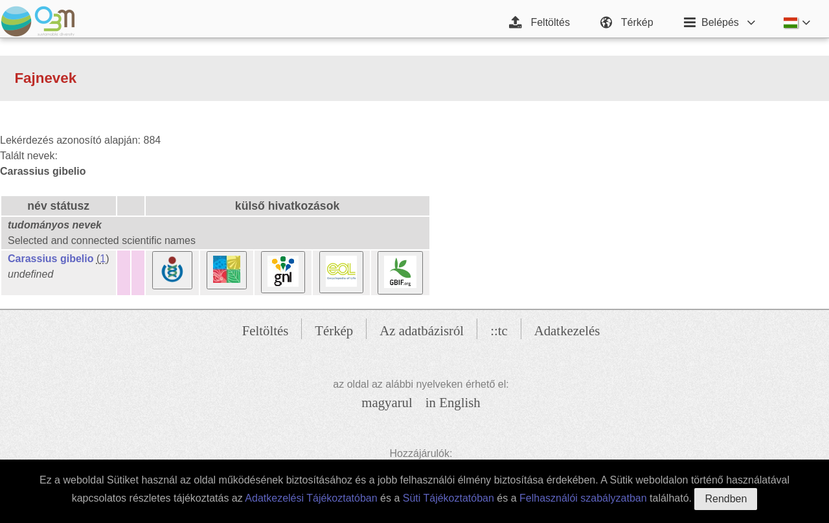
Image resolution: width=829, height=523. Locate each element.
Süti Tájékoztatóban (448, 498)
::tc (499, 330)
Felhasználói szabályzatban (583, 498)
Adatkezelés (567, 330)
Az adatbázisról (422, 330)
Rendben (726, 498)
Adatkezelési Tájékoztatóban (311, 498)
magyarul (387, 402)
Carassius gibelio (51, 258)
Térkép (334, 330)
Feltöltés (265, 330)
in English (453, 402)
